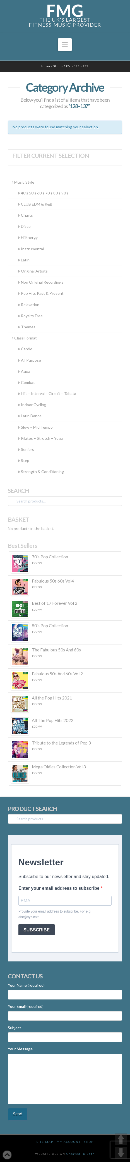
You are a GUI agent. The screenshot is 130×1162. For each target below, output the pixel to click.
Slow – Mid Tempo (35, 427)
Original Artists (33, 271)
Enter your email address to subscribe (59, 888)
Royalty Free (30, 315)
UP (121, 1139)
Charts (25, 215)
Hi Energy (28, 237)
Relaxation (28, 304)
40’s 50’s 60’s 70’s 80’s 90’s (43, 193)
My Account (69, 1141)
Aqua (24, 371)
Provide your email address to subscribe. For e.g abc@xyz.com (54, 914)
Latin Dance (30, 415)
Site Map (45, 1141)
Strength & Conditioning (41, 471)
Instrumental (31, 248)
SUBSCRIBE (36, 930)
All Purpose (29, 360)
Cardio (25, 348)
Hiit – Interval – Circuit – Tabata (47, 393)
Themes (26, 326)
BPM (67, 66)
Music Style (22, 182)
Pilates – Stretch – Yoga (40, 438)
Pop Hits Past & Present (41, 293)
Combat (26, 382)
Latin (24, 260)
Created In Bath (80, 1153)
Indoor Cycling (32, 404)
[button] (65, 44)
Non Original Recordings (40, 282)
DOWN (121, 1153)
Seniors (26, 449)
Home (45, 66)
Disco (24, 226)
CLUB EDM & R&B (35, 204)
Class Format (24, 338)
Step (23, 460)
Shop (57, 66)
